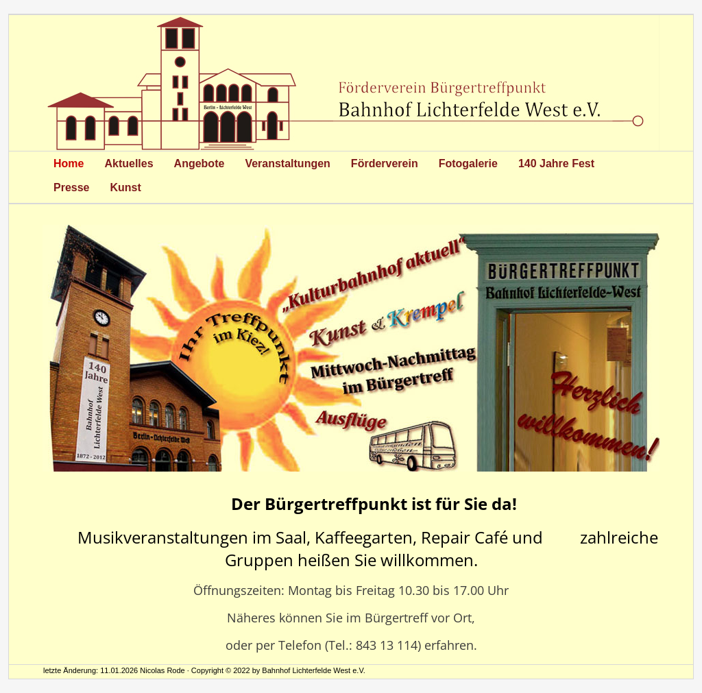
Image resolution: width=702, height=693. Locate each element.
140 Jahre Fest (556, 163)
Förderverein (384, 163)
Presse (71, 187)
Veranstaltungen (287, 163)
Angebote (199, 163)
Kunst (125, 187)
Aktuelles (128, 163)
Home (68, 163)
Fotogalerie (468, 163)
